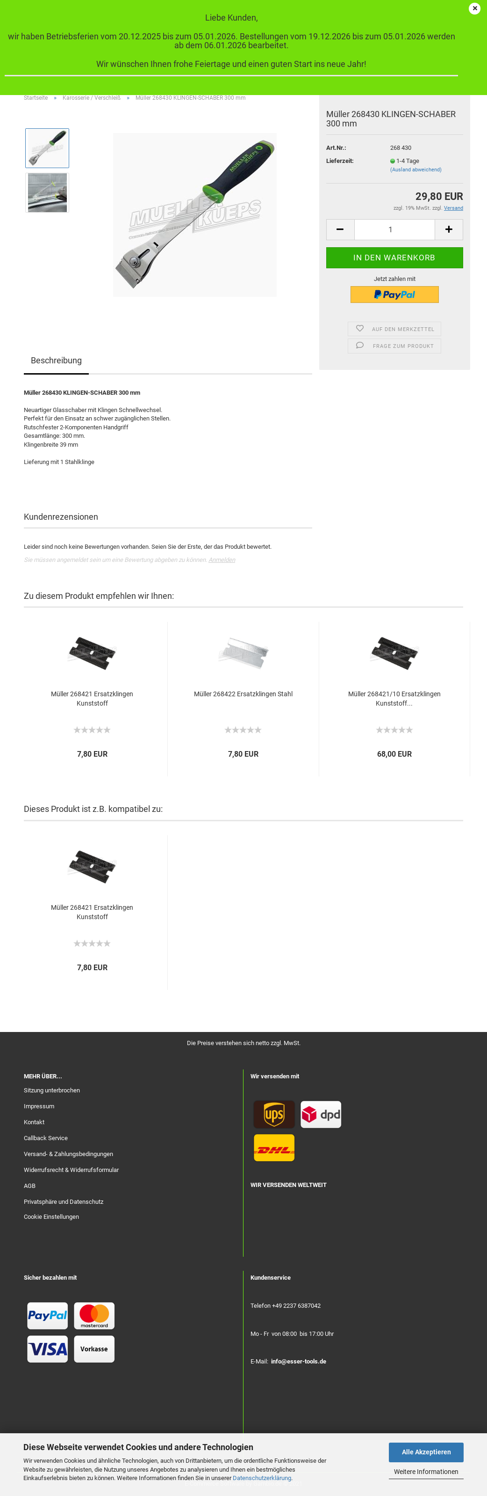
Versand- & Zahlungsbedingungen (68, 1153)
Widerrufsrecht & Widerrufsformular (71, 1169)
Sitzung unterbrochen (52, 1090)
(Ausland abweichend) (416, 170)
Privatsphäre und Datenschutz (63, 1201)
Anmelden (221, 559)
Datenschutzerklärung (262, 1477)
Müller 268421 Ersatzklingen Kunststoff (92, 698)
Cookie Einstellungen (51, 1216)
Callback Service (46, 1138)
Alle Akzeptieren (426, 1452)
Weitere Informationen (426, 1471)
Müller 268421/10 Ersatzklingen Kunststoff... (394, 698)
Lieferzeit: (340, 160)
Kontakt (34, 1122)
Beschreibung (56, 360)
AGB (30, 1185)
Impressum (39, 1106)
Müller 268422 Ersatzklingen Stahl (243, 694)
